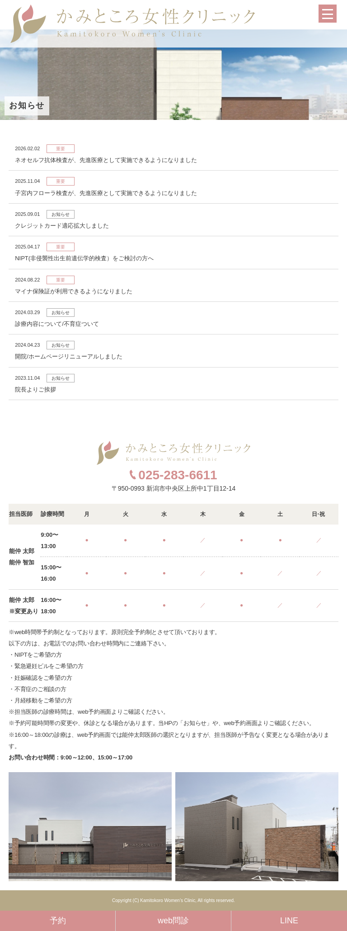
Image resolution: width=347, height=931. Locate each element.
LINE (289, 920)
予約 (58, 920)
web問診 (173, 920)
